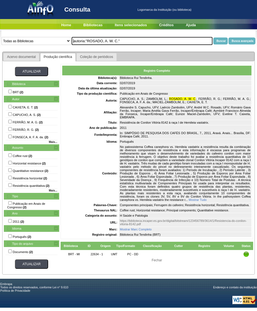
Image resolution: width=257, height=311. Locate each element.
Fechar (157, 260)
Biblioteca (18, 84)
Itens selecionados (131, 25)
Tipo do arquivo (22, 243)
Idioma (16, 228)
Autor (15, 99)
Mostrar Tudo (198, 199)
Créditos (166, 25)
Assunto (17, 147)
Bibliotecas (92, 25)
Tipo (15, 196)
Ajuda (191, 25)
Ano (15, 213)
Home (66, 25)
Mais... (53, 141)
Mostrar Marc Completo (136, 229)
